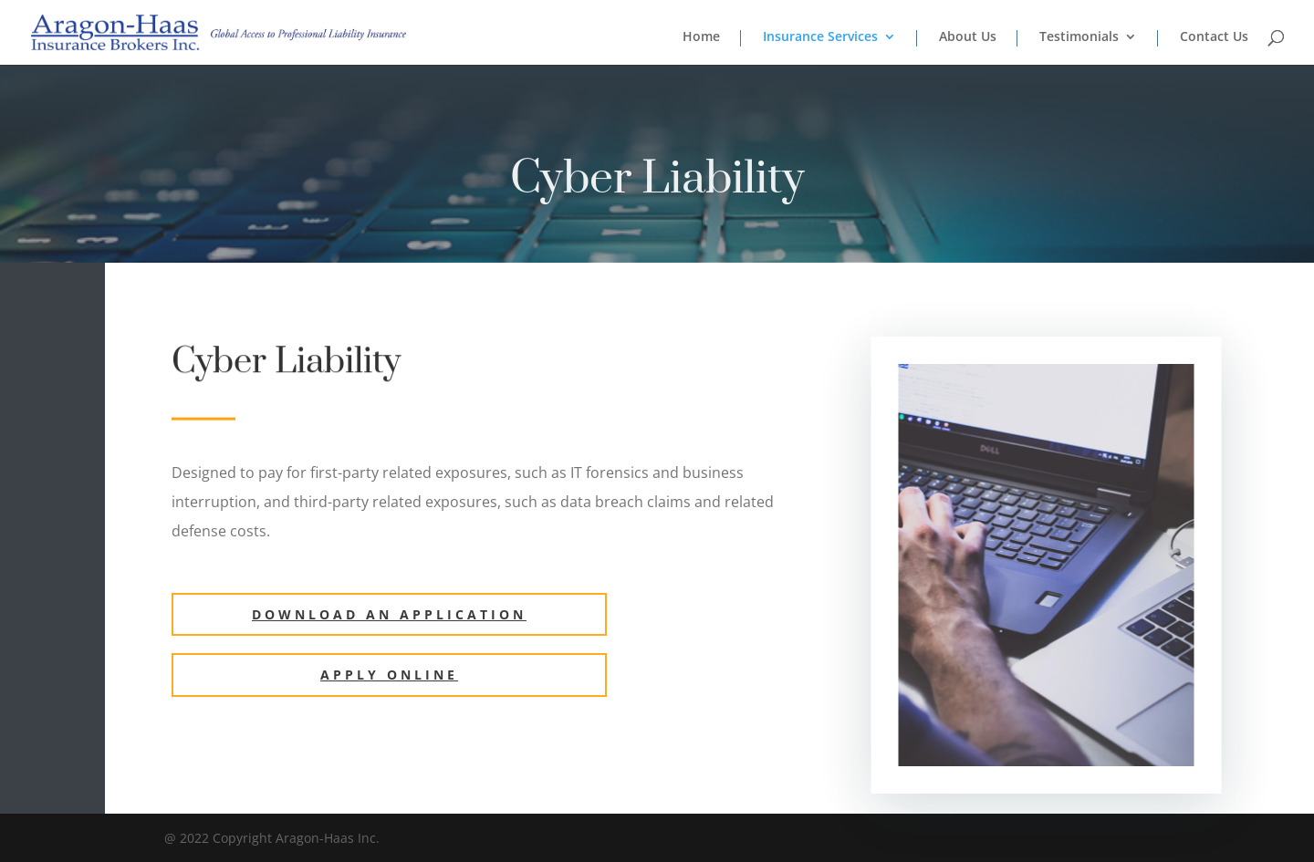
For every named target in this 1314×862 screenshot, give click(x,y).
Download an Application (389, 614)
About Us (967, 37)
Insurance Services (820, 37)
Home (701, 37)
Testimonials (1079, 37)
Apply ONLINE (389, 674)
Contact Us (1214, 37)
